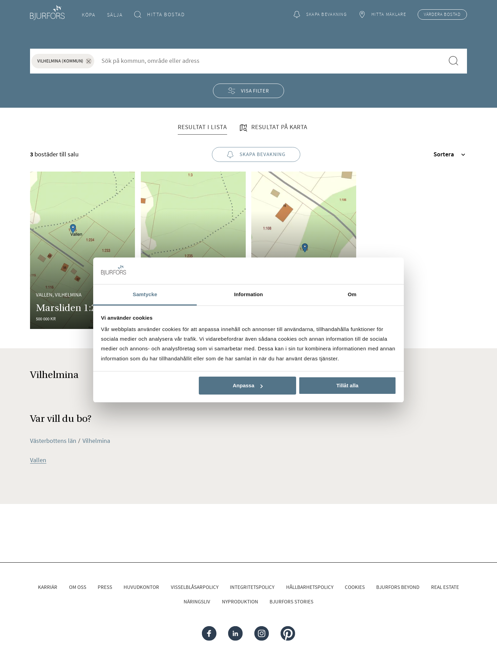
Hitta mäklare (382, 14)
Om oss (77, 587)
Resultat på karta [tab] (273, 128)
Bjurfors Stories (291, 601)
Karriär (47, 587)
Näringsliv (197, 601)
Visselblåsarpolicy (194, 587)
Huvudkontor (141, 587)
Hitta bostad (159, 14)
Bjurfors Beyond (397, 587)
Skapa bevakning (320, 14)
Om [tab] (352, 294)
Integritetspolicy (252, 587)
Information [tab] (248, 294)
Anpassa (248, 385)
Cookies (355, 587)
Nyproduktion (240, 601)
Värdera (442, 14)
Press (105, 587)
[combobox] (269, 60)
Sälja (115, 14)
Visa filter (248, 90)
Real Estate (445, 587)
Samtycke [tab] (145, 294)
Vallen (38, 460)
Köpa (88, 14)
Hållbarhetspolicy (309, 587)
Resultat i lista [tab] (202, 127)
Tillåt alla (347, 385)
